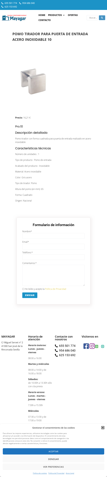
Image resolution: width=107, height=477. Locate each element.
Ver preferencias (53, 466)
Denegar (53, 459)
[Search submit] (102, 17)
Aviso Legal (70, 473)
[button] (102, 427)
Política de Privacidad (56, 473)
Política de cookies (40, 473)
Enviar (30, 295)
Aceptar (53, 451)
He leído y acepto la (44, 289)
